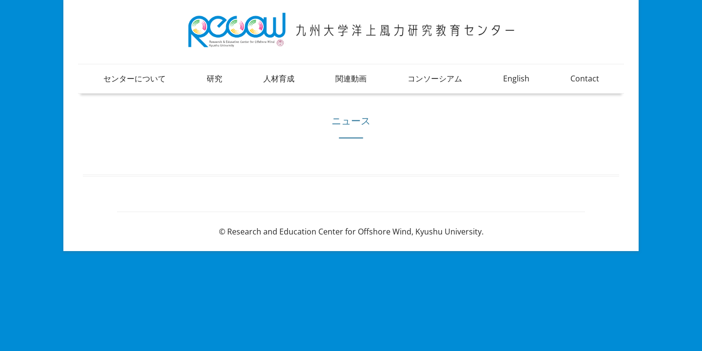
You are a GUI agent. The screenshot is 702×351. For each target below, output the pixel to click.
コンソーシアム (435, 78)
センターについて (134, 78)
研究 (214, 78)
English (516, 78)
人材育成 (278, 78)
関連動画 (351, 78)
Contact (584, 78)
